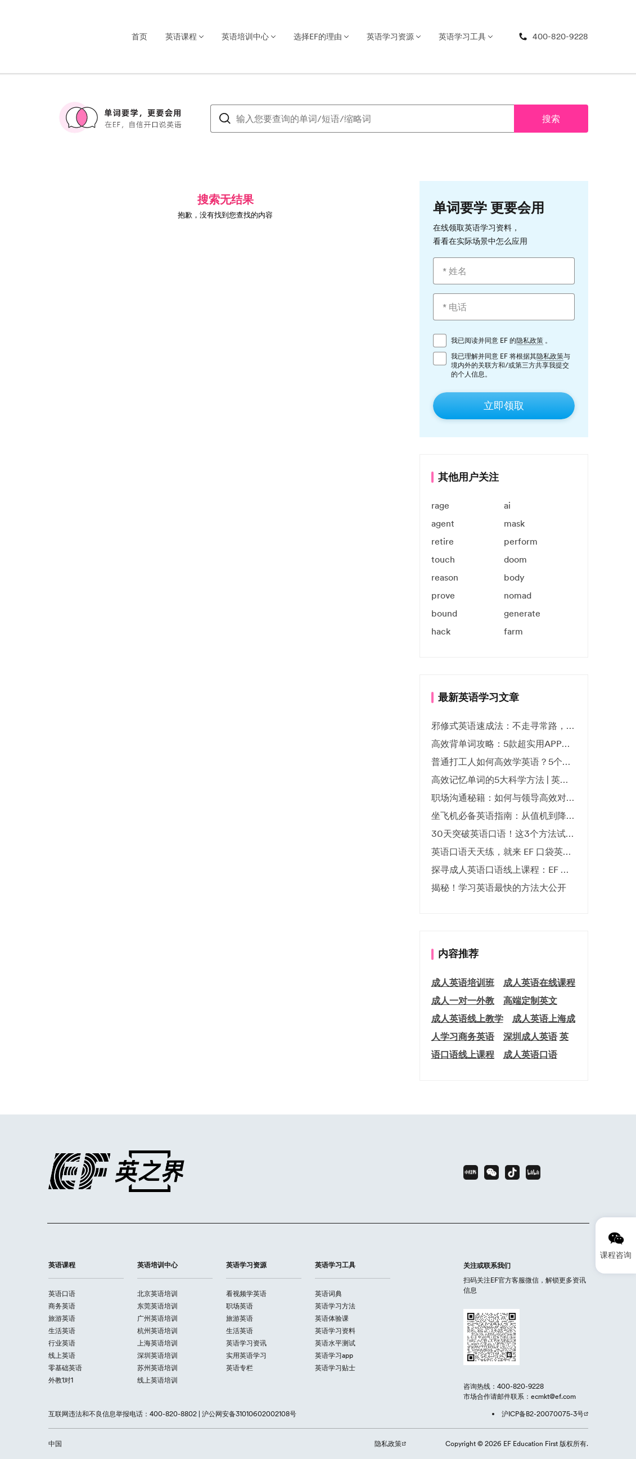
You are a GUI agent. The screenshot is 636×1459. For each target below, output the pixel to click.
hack (440, 631)
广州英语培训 (157, 1318)
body (514, 577)
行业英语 (61, 1343)
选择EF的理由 (318, 36)
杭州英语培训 (157, 1330)
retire (442, 541)
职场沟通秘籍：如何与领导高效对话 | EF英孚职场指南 (503, 797)
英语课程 (181, 36)
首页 (139, 36)
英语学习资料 (335, 1330)
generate (522, 613)
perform (521, 541)
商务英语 (61, 1306)
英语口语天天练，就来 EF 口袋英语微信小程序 (503, 851)
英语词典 (328, 1293)
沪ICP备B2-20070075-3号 (543, 1414)
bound (444, 613)
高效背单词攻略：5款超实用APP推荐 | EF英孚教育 (503, 743)
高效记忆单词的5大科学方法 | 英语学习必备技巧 (503, 779)
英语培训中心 (245, 36)
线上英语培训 (157, 1380)
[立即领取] (504, 405)
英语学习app (334, 1355)
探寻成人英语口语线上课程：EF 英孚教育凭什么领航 (503, 869)
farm (513, 631)
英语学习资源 (390, 36)
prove (443, 595)
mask (514, 523)
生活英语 (61, 1330)
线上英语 (61, 1355)
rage (440, 505)
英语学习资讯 (246, 1343)
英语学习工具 (462, 36)
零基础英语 (65, 1367)
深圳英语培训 (157, 1355)
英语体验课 (332, 1318)
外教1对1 (60, 1380)
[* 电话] (504, 306)
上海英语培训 (157, 1343)
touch (443, 559)
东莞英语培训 (157, 1306)
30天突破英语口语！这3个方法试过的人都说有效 (503, 833)
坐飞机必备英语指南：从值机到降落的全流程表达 (503, 815)
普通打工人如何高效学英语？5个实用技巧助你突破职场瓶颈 (503, 761)
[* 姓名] (504, 270)
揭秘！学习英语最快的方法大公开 (498, 887)
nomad (517, 595)
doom (515, 559)
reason (444, 577)
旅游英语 (61, 1318)
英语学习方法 (335, 1306)
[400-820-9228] (553, 37)
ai (507, 505)
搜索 (551, 118)
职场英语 (239, 1306)
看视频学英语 (246, 1293)
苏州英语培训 (157, 1367)
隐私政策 (529, 340)
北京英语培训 (157, 1293)
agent (442, 523)
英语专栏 (239, 1367)
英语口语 (61, 1293)
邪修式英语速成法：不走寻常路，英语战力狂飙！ (503, 725)
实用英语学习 (246, 1355)
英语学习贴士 (335, 1367)
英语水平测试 (335, 1343)
